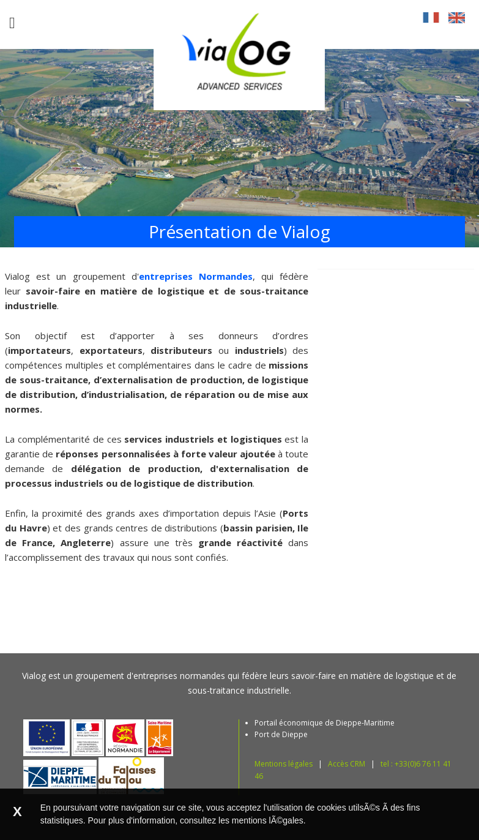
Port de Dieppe (281, 734)
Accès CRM (346, 764)
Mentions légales (283, 764)
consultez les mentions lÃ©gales (241, 820)
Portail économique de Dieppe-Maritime (324, 723)
